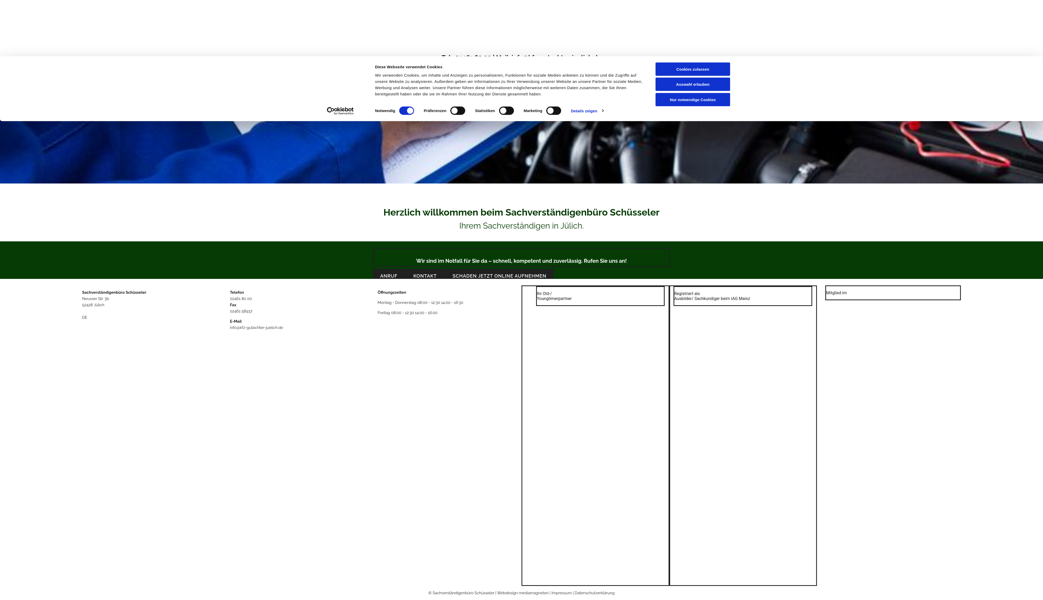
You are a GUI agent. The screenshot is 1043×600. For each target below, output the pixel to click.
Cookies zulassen (692, 13)
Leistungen (515, 76)
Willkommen (457, 76)
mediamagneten (534, 593)
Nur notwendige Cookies (693, 43)
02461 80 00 (241, 298)
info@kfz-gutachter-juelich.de (256, 327)
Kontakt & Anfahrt (551, 76)
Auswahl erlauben (693, 28)
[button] (389, 276)
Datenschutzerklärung (595, 593)
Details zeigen (584, 54)
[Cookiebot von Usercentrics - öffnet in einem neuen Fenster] (340, 55)
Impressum (587, 76)
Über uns (488, 76)
